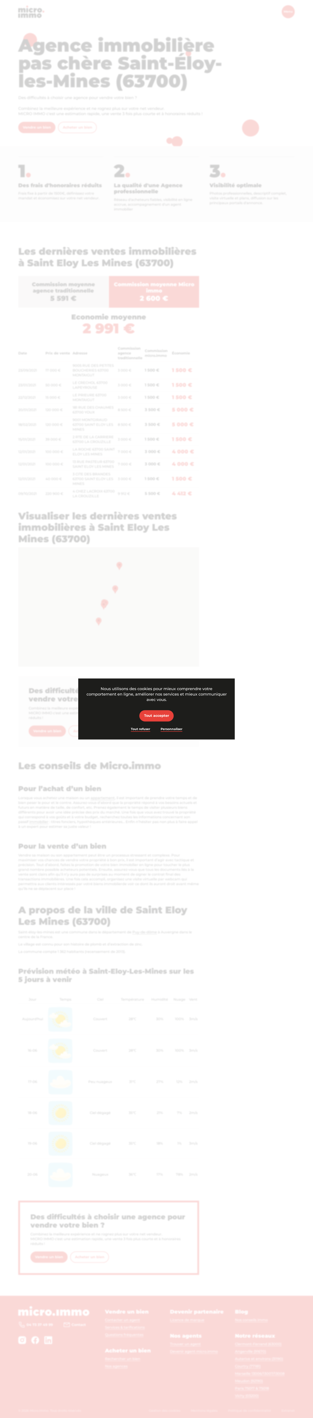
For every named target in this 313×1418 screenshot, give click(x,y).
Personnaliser (171, 729)
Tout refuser (140, 729)
